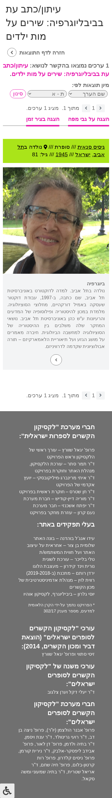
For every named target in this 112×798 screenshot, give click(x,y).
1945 (62, 154)
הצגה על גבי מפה (88, 119)
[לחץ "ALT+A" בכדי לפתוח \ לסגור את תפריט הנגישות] (7, 791)
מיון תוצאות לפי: (90, 85)
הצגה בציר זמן (43, 119)
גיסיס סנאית (91, 147)
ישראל (82, 154)
